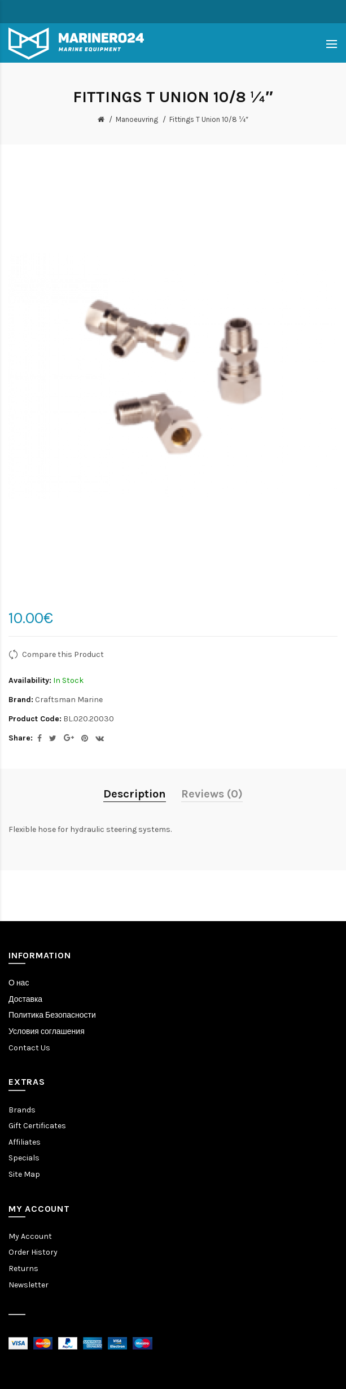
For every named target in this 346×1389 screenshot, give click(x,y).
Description (134, 793)
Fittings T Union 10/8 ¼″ (208, 119)
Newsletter (28, 1285)
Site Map (24, 1174)
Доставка (25, 999)
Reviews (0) (212, 793)
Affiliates (24, 1142)
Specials (24, 1158)
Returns (23, 1268)
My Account (30, 1236)
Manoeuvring (137, 119)
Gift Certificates (37, 1126)
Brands (22, 1110)
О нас (18, 983)
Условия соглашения (46, 1031)
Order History (33, 1252)
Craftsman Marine (69, 699)
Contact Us (29, 1048)
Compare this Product (63, 654)
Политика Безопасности (52, 1015)
